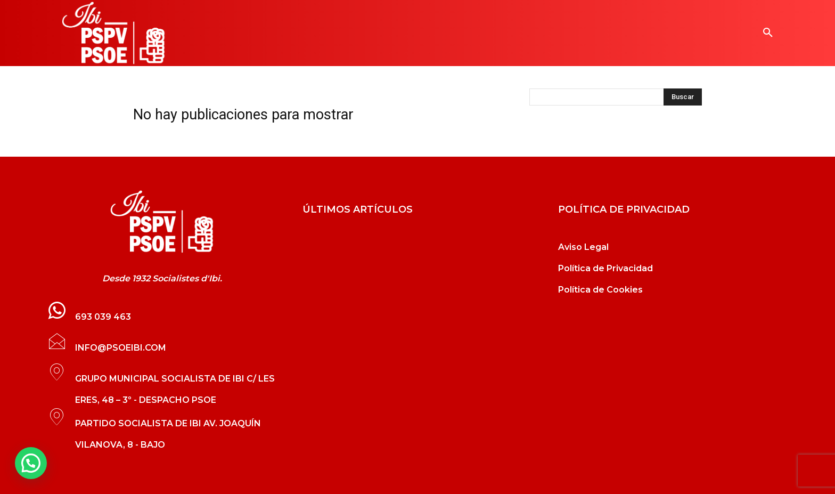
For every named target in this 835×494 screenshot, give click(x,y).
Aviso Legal (583, 247)
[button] (768, 33)
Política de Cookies (600, 290)
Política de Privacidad (605, 268)
